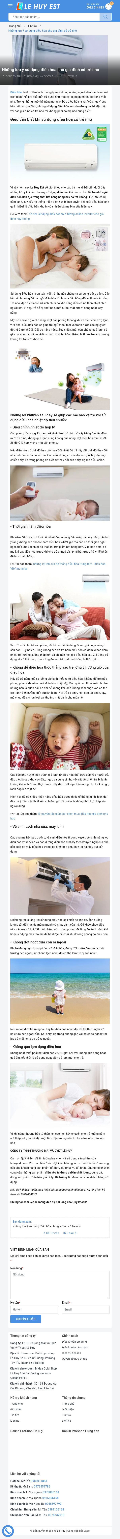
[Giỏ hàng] (108, 6)
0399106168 (56, 1509)
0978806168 (51, 1492)
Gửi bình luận (26, 1319)
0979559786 (42, 1486)
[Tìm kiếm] (105, 17)
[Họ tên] (34, 1309)
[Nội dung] (60, 1285)
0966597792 (53, 1503)
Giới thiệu (16, 1409)
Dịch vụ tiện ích (71, 1352)
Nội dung (16, 1268)
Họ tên (15, 1302)
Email (66, 1302)
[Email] (86, 1309)
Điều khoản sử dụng (74, 1341)
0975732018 (56, 1515)
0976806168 (50, 1498)
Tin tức (14, 1414)
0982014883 (39, 1481)
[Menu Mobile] (10, 5)
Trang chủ (16, 1403)
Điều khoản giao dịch (75, 1347)
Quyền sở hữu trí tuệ (75, 1358)
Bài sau (70, 1233)
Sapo (87, 1530)
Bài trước (52, 1233)
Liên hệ (14, 1420)
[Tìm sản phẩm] (54, 17)
